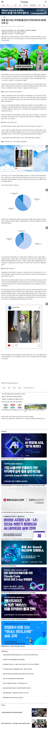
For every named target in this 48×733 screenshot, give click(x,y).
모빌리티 (26, 5)
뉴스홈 (2, 5)
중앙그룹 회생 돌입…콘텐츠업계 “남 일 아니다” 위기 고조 (15, 693)
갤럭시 (4, 388)
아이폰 (14, 388)
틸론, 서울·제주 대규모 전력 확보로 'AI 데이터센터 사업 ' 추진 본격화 (18, 674)
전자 (20, 5)
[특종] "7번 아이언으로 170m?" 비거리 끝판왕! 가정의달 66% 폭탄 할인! (19, 30)
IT (11, 5)
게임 (4, 17)
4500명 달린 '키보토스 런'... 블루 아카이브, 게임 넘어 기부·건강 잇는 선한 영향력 (21, 664)
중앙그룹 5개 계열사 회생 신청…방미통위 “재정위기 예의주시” (17, 688)
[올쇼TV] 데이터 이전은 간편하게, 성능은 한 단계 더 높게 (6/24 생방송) (17, 416)
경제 (15, 5)
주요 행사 (4, 431)
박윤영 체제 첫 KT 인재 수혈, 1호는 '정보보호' (13, 697)
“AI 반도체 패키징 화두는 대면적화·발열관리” (12, 712)
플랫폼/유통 (33, 5)
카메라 (19, 388)
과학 (39, 5)
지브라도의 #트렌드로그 (29, 388)
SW (7, 5)
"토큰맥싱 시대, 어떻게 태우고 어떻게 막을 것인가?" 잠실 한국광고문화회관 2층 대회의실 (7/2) (23, 418)
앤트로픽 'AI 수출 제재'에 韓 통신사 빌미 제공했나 (14, 659)
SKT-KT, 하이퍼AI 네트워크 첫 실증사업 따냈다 (13, 678)
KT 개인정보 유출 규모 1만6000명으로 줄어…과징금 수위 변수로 (17, 669)
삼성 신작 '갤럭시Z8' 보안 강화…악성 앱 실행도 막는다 (15, 683)
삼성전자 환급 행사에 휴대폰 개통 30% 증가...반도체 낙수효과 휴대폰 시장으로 (20, 655)
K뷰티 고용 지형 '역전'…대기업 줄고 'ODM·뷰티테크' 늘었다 (15, 723)
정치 (44, 5)
